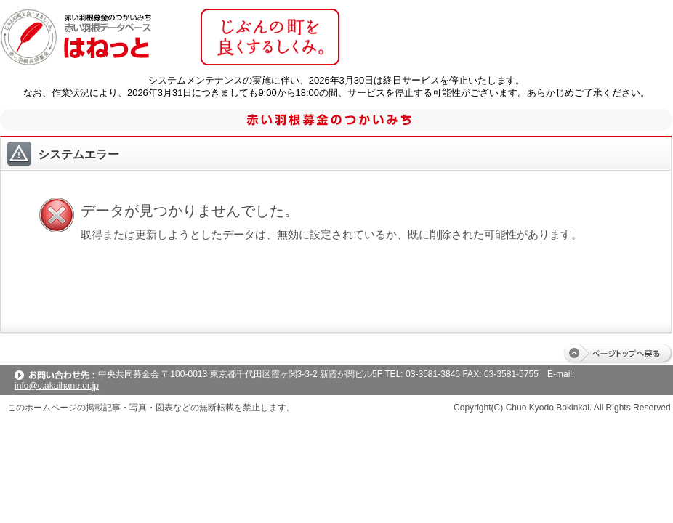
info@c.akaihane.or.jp (57, 386)
